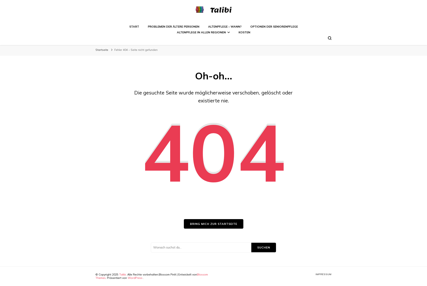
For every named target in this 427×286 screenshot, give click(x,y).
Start (134, 26)
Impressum (323, 274)
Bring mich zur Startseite (213, 224)
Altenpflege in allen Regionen (201, 32)
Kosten (244, 32)
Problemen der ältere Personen (173, 26)
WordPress (135, 278)
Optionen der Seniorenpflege (274, 26)
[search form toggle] (329, 38)
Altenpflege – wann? (225, 26)
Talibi (122, 274)
